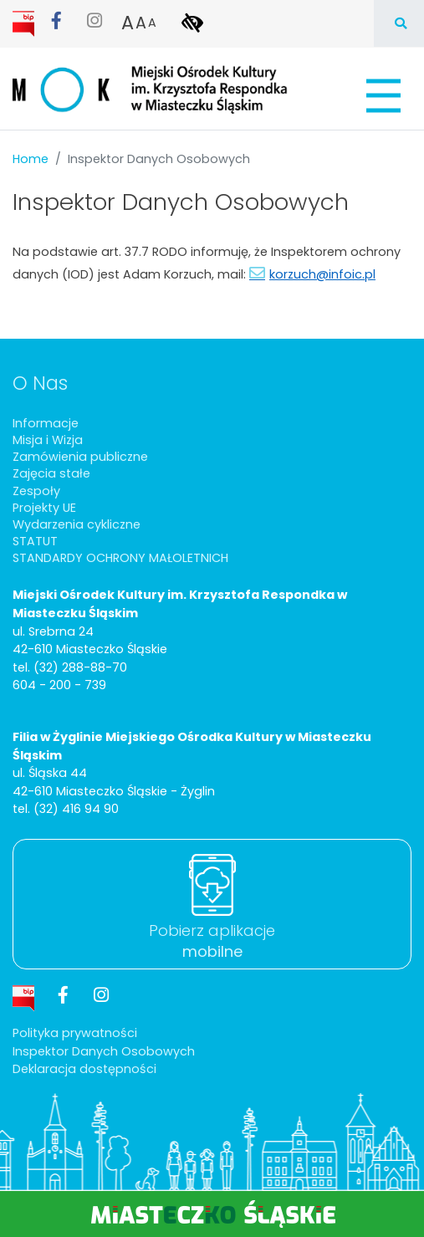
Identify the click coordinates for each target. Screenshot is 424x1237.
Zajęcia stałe (51, 473)
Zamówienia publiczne (80, 456)
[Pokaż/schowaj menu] (382, 96)
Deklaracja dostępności (84, 1069)
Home (31, 159)
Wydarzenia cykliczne (76, 524)
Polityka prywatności (75, 1033)
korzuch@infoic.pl (322, 274)
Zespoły (36, 491)
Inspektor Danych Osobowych (104, 1051)
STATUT (35, 541)
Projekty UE (44, 507)
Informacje (46, 423)
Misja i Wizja (48, 440)
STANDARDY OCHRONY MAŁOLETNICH (120, 557)
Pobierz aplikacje (212, 941)
